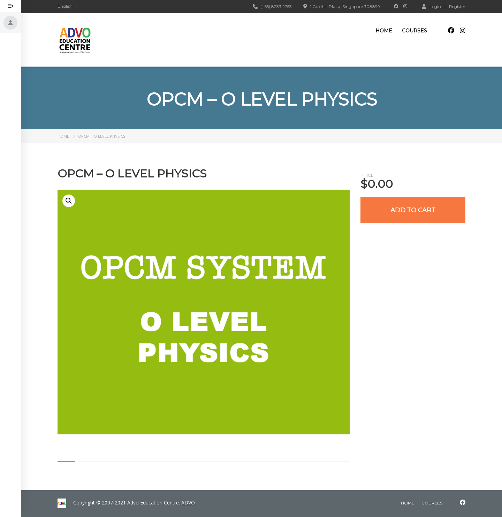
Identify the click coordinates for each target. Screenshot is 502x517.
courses (431, 502)
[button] (68, 201)
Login (431, 6)
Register (457, 7)
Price (367, 175)
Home (383, 31)
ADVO (188, 502)
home (407, 502)
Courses (414, 31)
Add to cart (412, 210)
